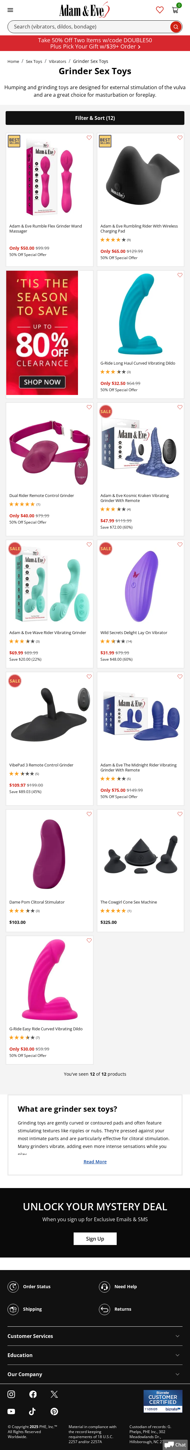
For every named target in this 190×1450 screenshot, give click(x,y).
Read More (95, 1161)
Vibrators (57, 61)
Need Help (118, 1287)
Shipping (24, 1309)
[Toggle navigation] (10, 9)
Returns (115, 1309)
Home (13, 61)
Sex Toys (34, 61)
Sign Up (95, 1238)
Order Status (29, 1287)
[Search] (95, 26)
